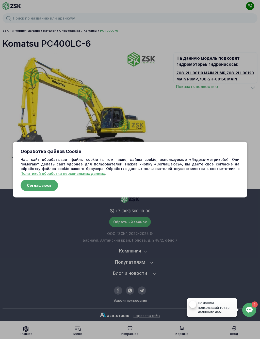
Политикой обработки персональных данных (63, 173)
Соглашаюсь (39, 185)
